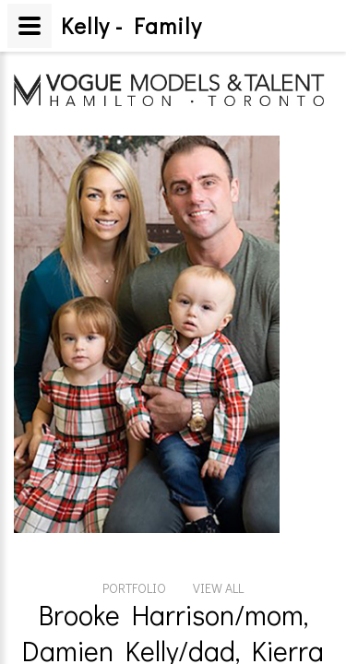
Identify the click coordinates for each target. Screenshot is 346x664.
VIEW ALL (218, 484)
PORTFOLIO (134, 484)
